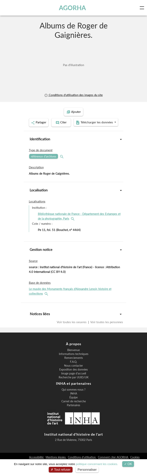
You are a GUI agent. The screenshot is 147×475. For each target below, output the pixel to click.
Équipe (73, 411)
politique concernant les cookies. (97, 464)
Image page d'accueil (73, 387)
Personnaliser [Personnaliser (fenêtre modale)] (87, 469)
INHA (73, 407)
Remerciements (73, 371)
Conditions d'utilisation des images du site (73, 95)
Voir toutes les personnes (106, 331)
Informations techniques (73, 367)
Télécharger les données (72, 132)
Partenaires (73, 419)
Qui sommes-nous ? (73, 403)
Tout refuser (61, 469)
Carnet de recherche (73, 415)
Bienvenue (73, 363)
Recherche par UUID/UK (74, 391)
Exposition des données (73, 383)
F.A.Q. (73, 375)
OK (128, 464)
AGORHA (72, 7)
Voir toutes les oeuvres (72, 331)
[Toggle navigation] (142, 8)
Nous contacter (73, 379)
